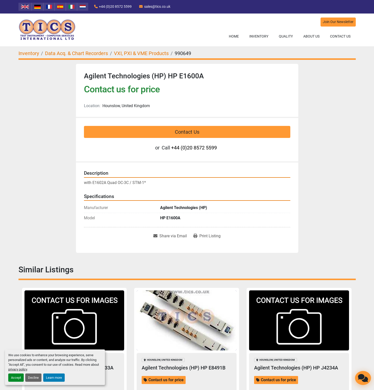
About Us (311, 36)
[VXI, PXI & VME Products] (141, 53)
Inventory (258, 36)
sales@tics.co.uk (157, 7)
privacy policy (17, 369)
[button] (259, 36)
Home (234, 36)
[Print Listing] (207, 236)
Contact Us (340, 36)
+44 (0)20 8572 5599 (115, 7)
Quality (286, 36)
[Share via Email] (170, 236)
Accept (16, 377)
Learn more (54, 377)
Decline (33, 377)
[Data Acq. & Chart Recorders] (76, 53)
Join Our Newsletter (338, 22)
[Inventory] (28, 53)
